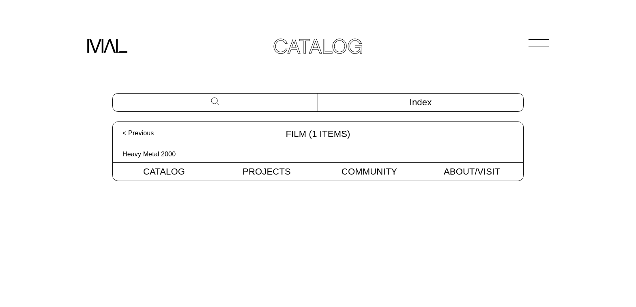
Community (369, 171)
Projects (267, 171)
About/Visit (472, 171)
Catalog (164, 171)
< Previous (138, 133)
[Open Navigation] (539, 46)
